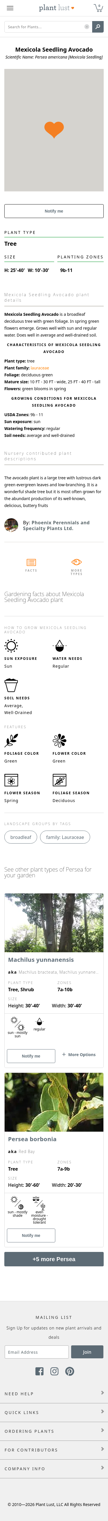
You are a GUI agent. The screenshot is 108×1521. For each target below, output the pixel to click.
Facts (31, 570)
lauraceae (40, 368)
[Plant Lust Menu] (10, 8)
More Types (77, 572)
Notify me (54, 211)
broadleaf (20, 837)
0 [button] (99, 5)
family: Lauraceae (65, 837)
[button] (86, 27)
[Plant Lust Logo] (56, 8)
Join (87, 1352)
